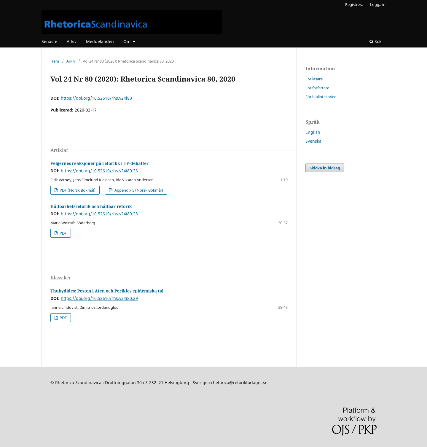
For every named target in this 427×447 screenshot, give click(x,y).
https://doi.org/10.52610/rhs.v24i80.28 (99, 214)
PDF (63, 233)
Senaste (49, 41)
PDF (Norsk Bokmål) (77, 190)
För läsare (314, 79)
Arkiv (72, 41)
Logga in (377, 4)
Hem (54, 61)
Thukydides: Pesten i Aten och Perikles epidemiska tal (107, 291)
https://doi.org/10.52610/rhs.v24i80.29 (99, 298)
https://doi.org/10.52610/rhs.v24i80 (96, 98)
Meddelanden (100, 41)
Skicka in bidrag (325, 168)
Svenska (313, 141)
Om (127, 41)
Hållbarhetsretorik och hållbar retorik (91, 206)
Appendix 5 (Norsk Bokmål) (138, 190)
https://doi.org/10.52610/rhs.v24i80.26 (99, 171)
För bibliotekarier (320, 96)
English (312, 132)
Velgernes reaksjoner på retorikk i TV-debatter (99, 163)
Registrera (354, 4)
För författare (317, 87)
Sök (375, 41)
